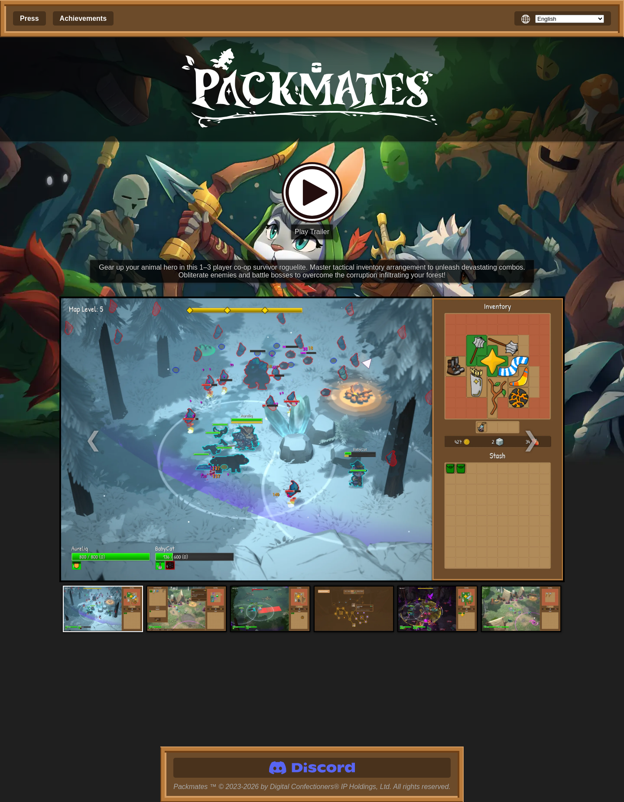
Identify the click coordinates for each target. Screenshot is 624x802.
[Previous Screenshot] (122, 440)
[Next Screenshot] (502, 440)
